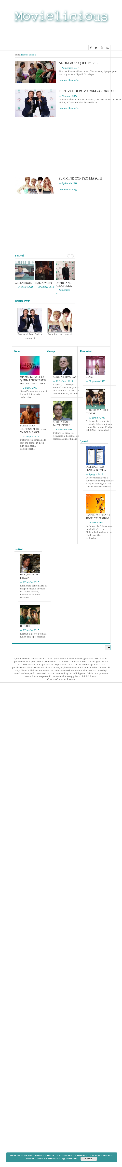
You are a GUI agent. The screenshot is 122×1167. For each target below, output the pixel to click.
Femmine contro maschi (80, 178)
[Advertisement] (61, 35)
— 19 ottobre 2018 (44, 287)
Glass (89, 377)
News (17, 351)
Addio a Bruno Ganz (65, 377)
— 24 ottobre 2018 (24, 287)
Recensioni (86, 351)
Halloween (43, 282)
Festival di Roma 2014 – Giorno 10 (87, 91)
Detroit (25, 626)
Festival (18, 549)
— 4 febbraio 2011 (68, 183)
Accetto (88, 1159)
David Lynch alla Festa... (64, 284)
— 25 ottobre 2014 (68, 96)
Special (84, 441)
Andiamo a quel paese (78, 63)
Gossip (51, 351)
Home (17, 55)
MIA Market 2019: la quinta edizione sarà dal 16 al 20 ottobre (33, 380)
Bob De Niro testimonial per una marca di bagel (33, 429)
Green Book (23, 282)
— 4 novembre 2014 (69, 68)
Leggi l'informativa (69, 1159)
